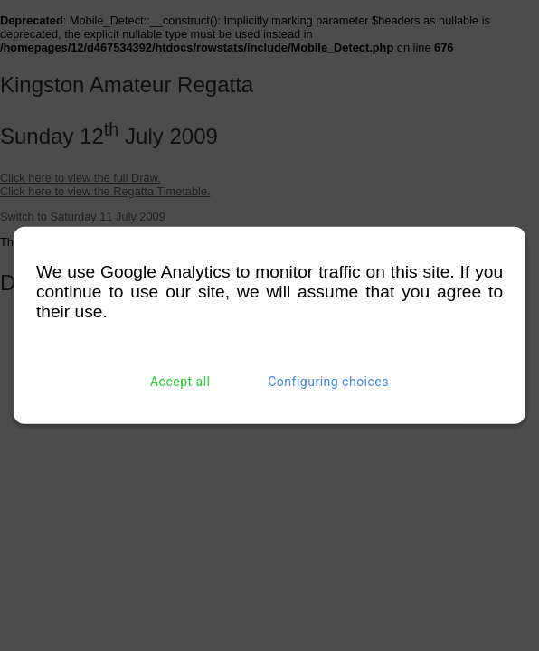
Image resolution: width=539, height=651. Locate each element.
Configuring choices (328, 381)
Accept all (180, 381)
